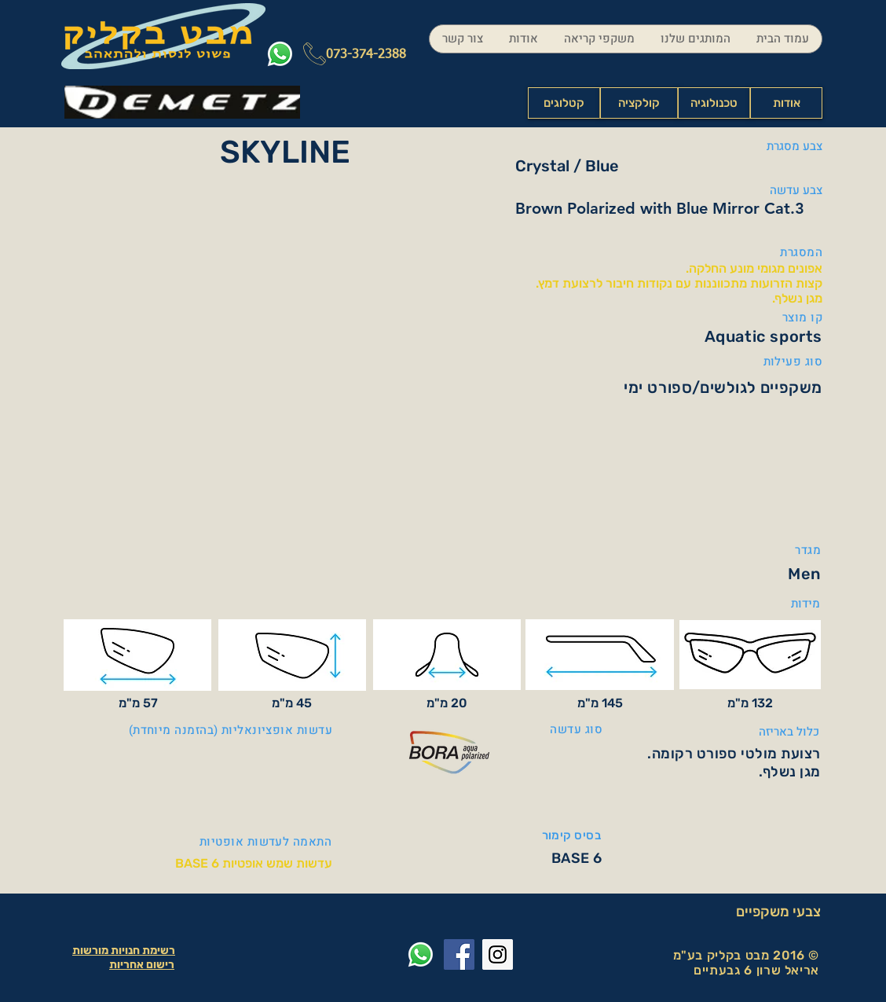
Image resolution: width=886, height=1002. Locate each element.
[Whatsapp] (280, 54)
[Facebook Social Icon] (459, 954)
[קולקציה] (639, 103)
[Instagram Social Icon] (497, 954)
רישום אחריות (141, 964)
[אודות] (786, 103)
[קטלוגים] (564, 103)
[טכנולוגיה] (714, 103)
